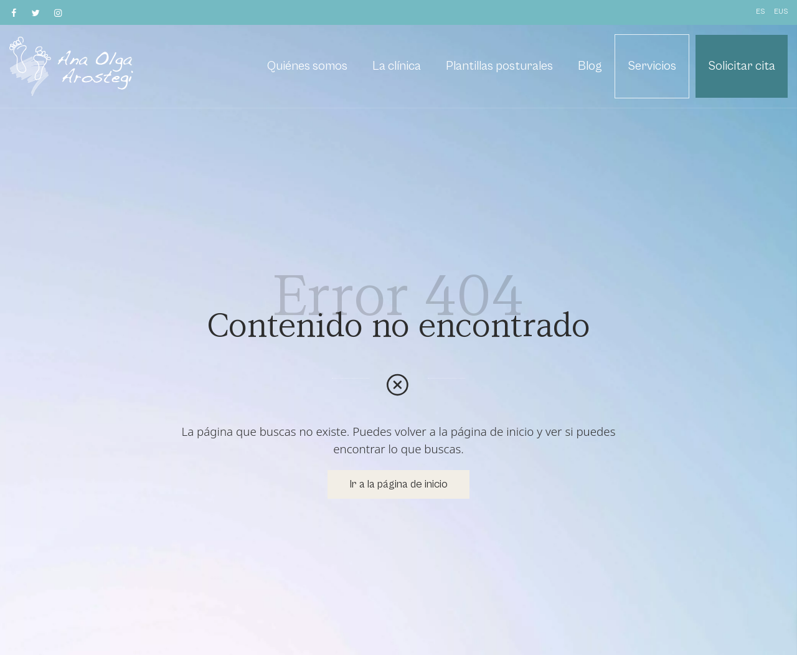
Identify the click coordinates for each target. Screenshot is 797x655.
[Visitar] (14, 12)
